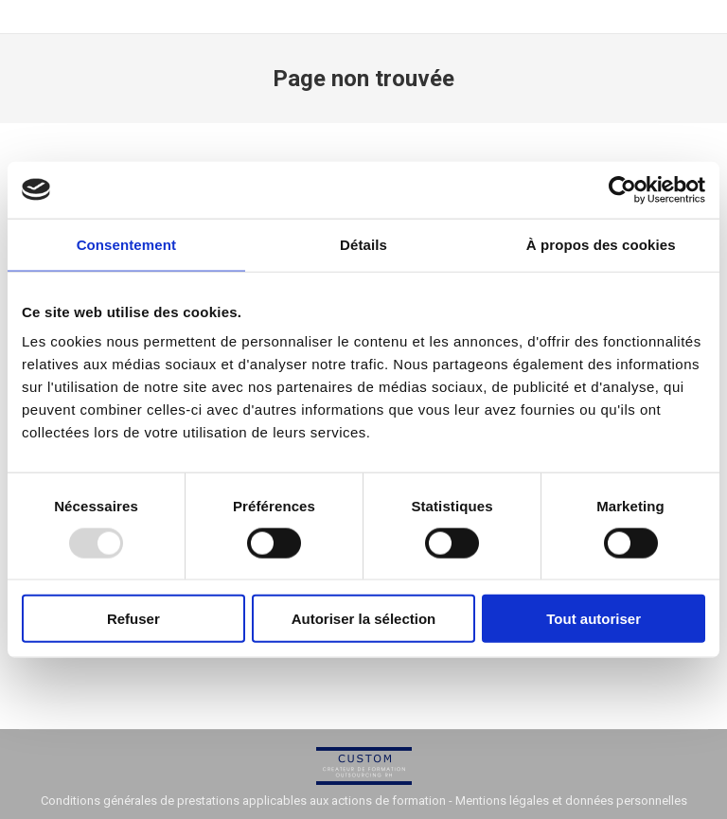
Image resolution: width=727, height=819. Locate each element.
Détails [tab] (363, 244)
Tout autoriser (593, 619)
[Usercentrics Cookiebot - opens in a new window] (622, 189)
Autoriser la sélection (364, 619)
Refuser (133, 619)
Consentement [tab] (126, 244)
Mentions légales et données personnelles (571, 800)
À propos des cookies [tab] (601, 244)
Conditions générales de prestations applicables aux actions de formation (243, 800)
